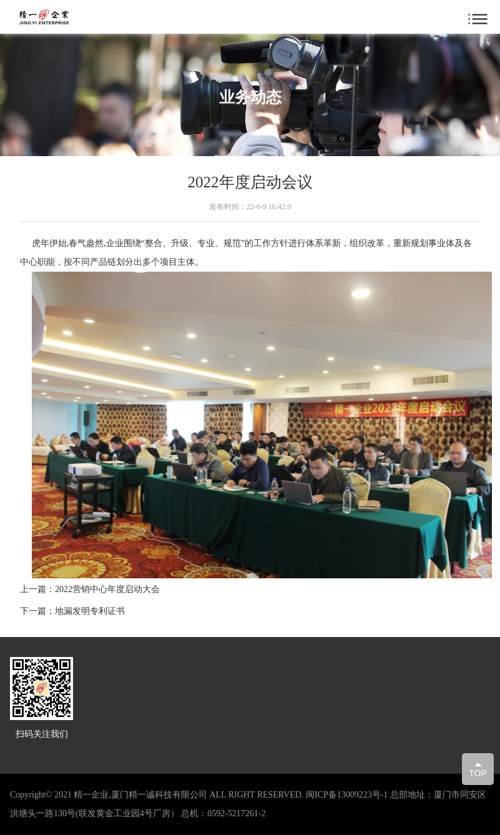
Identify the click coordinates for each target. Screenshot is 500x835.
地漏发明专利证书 (90, 611)
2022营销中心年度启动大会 (107, 589)
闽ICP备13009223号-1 (347, 794)
